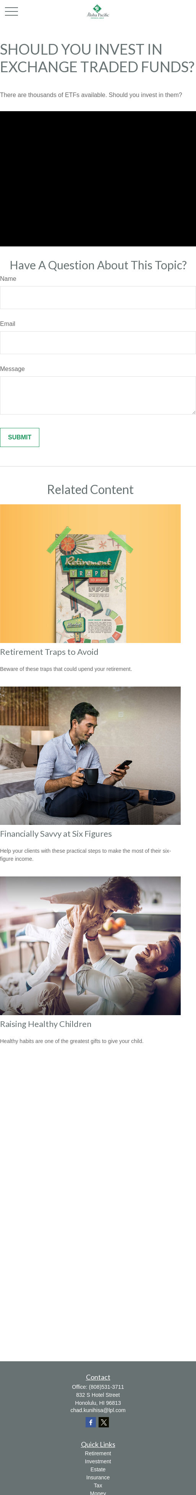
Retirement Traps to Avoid (49, 651)
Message (12, 369)
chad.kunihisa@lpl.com (97, 1410)
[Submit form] (19, 437)
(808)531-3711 (106, 1387)
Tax (98, 1485)
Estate (98, 1469)
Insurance (98, 1477)
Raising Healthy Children (45, 1024)
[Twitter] (104, 1422)
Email (7, 324)
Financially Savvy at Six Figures (56, 833)
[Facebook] (91, 1422)
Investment (98, 1461)
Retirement (98, 1453)
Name (8, 278)
